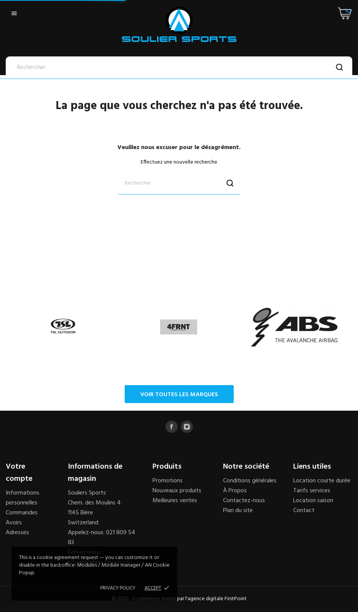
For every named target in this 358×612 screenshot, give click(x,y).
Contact (304, 511)
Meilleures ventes (175, 501)
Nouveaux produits (177, 491)
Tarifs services (311, 491)
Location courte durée (321, 481)
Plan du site (238, 511)
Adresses (17, 533)
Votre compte (19, 473)
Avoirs (14, 523)
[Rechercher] (179, 67)
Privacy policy (117, 588)
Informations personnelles (22, 498)
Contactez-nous (244, 501)
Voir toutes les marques (179, 395)
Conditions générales (249, 481)
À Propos (235, 491)
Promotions (168, 481)
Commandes (22, 513)
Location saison (313, 501)
